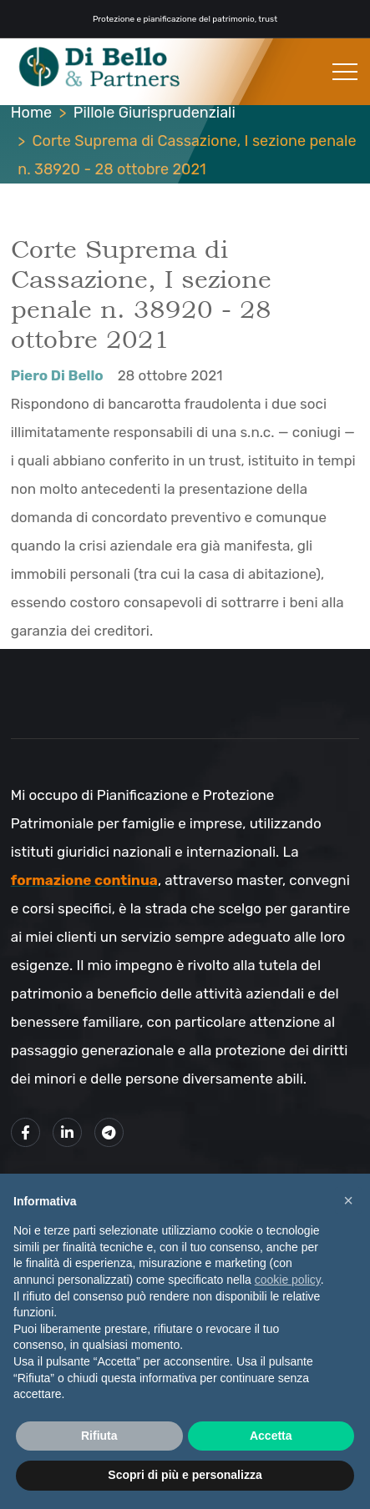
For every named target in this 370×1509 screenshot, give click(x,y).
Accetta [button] (271, 1435)
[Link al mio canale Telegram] (109, 1132)
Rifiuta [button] (99, 1435)
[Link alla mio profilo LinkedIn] (67, 1132)
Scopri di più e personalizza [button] (184, 1474)
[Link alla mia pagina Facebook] (25, 1132)
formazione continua (84, 880)
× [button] (348, 1200)
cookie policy (288, 1279)
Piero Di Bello (57, 375)
